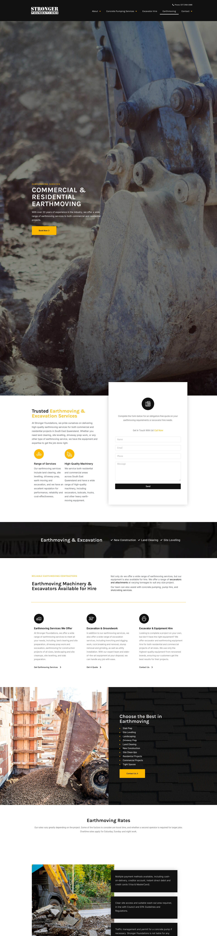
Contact (186, 11)
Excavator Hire (149, 11)
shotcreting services (121, 590)
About (96, 11)
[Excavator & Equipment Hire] (144, 619)
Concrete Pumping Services (121, 11)
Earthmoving (169, 11)
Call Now (158, 430)
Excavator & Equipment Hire (156, 628)
